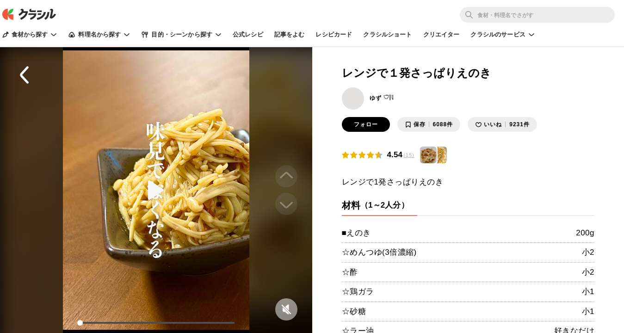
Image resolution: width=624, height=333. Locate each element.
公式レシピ (248, 34)
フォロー (366, 124)
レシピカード (333, 34)
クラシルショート (387, 34)
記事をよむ (289, 34)
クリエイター (441, 34)
